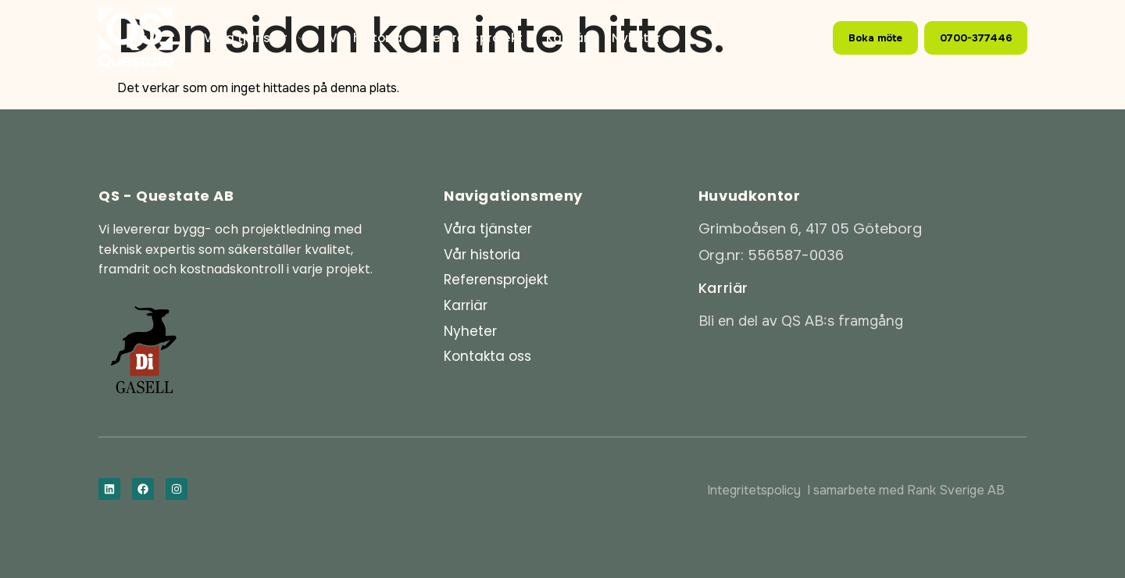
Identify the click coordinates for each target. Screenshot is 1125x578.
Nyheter (636, 38)
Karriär (567, 38)
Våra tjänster (254, 38)
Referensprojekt (474, 38)
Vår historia (365, 38)
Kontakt (237, 56)
